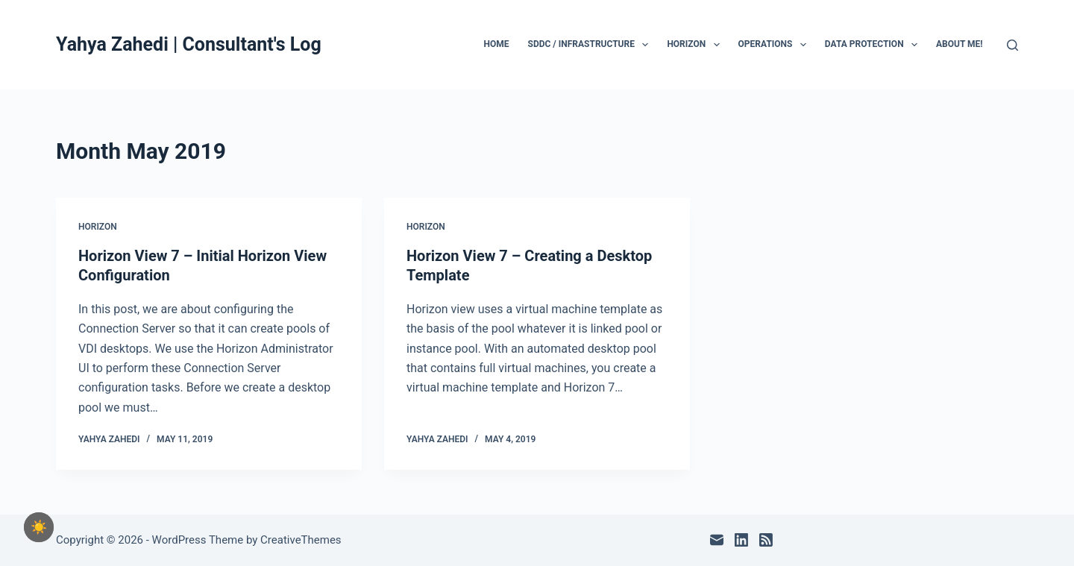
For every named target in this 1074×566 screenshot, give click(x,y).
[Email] (716, 540)
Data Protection (874, 45)
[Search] (1012, 45)
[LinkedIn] (741, 540)
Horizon (696, 45)
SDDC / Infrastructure (591, 45)
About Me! (959, 44)
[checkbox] (39, 527)
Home (496, 44)
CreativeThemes (301, 540)
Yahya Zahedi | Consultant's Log (188, 44)
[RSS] (766, 540)
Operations (775, 45)
